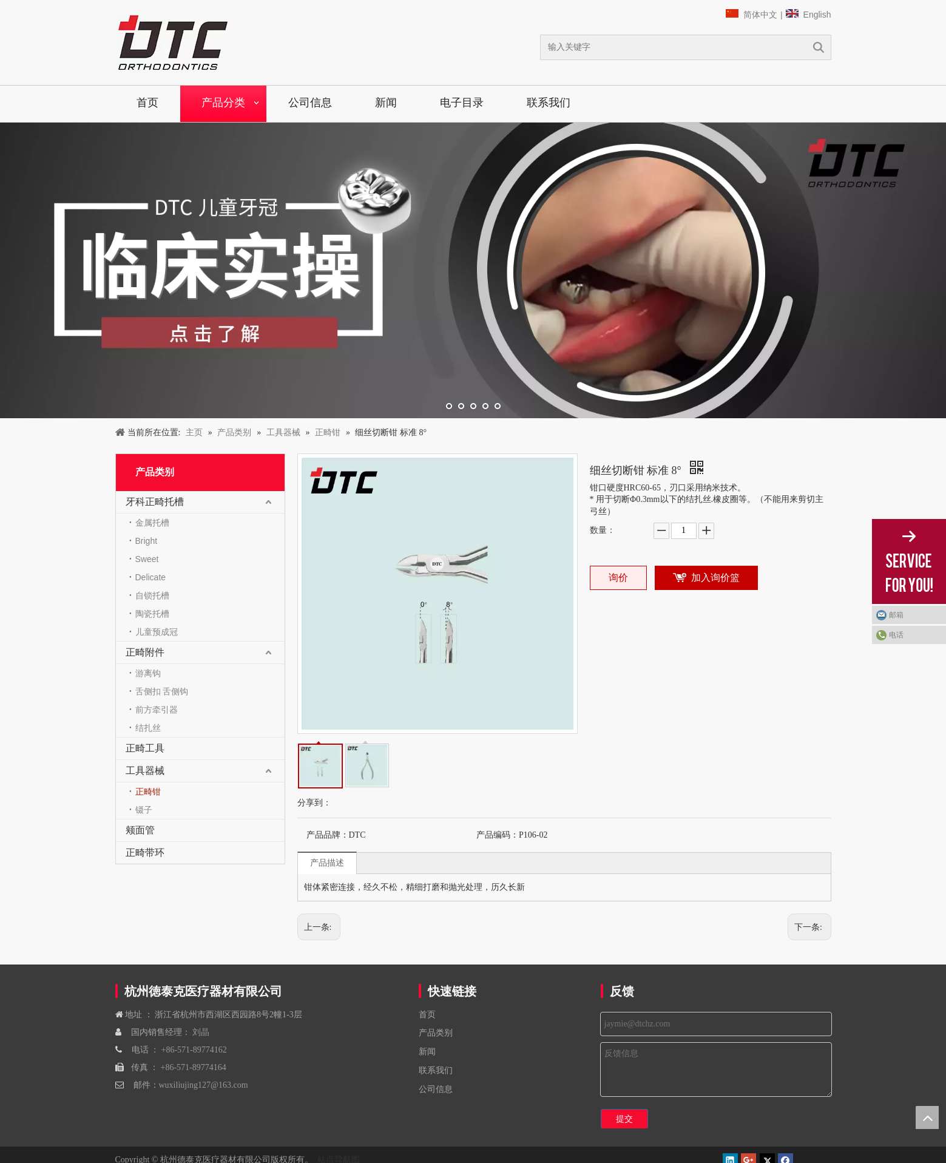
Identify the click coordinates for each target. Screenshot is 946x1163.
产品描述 (327, 862)
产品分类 (223, 103)
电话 (896, 635)
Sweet (147, 559)
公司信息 (310, 103)
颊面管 (140, 830)
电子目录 (462, 103)
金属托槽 (152, 522)
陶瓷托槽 (152, 614)
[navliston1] (173, 42)
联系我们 (548, 103)
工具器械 (145, 770)
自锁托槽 (152, 595)
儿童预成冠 (156, 632)
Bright (146, 541)
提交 (624, 1119)
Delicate (150, 577)
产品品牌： (327, 834)
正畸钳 (148, 791)
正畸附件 (145, 652)
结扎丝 (148, 728)
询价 (618, 577)
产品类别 (436, 1032)
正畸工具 (145, 748)
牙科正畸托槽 (155, 502)
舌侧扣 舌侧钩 (162, 691)
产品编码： (497, 834)
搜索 (818, 47)
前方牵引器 (156, 709)
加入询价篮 (715, 577)
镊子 (143, 810)
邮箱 (896, 615)
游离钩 (148, 673)
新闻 (386, 103)
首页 (147, 103)
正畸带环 (145, 852)
